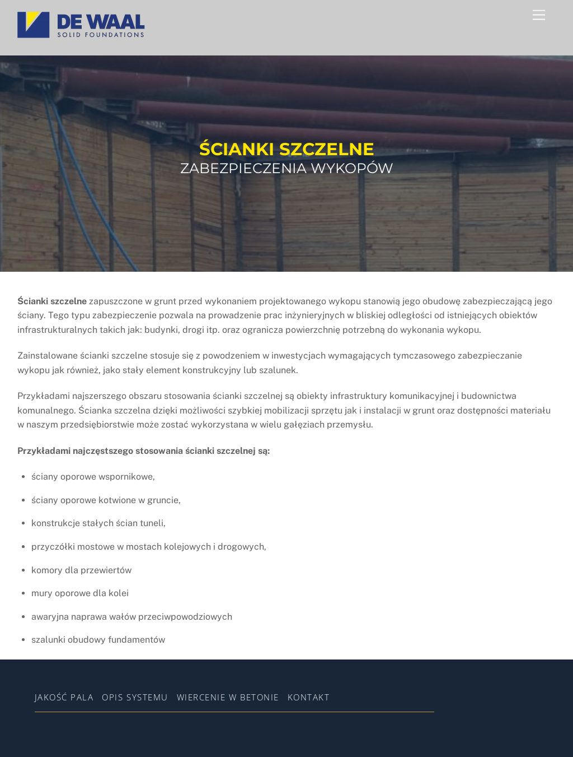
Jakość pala (64, 697)
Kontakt (309, 697)
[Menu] (539, 15)
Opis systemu (135, 697)
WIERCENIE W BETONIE (228, 697)
